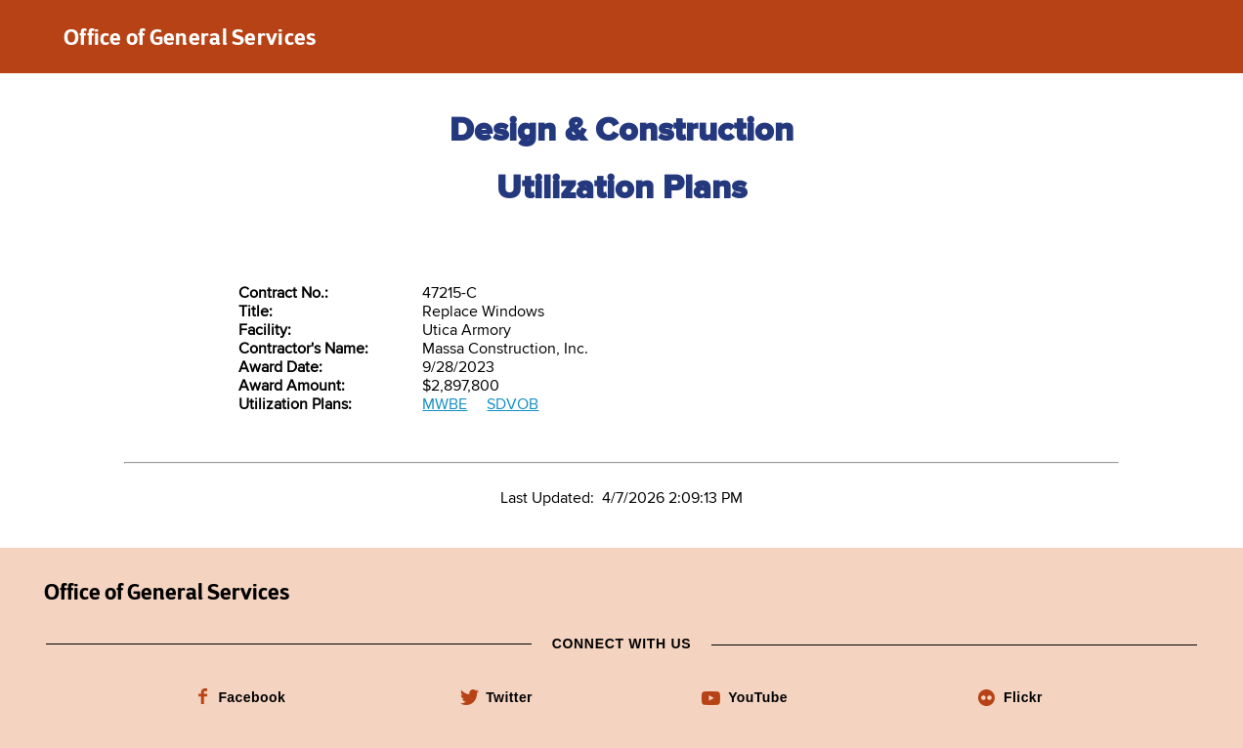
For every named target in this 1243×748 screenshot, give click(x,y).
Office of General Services (190, 37)
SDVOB (512, 405)
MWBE (444, 405)
